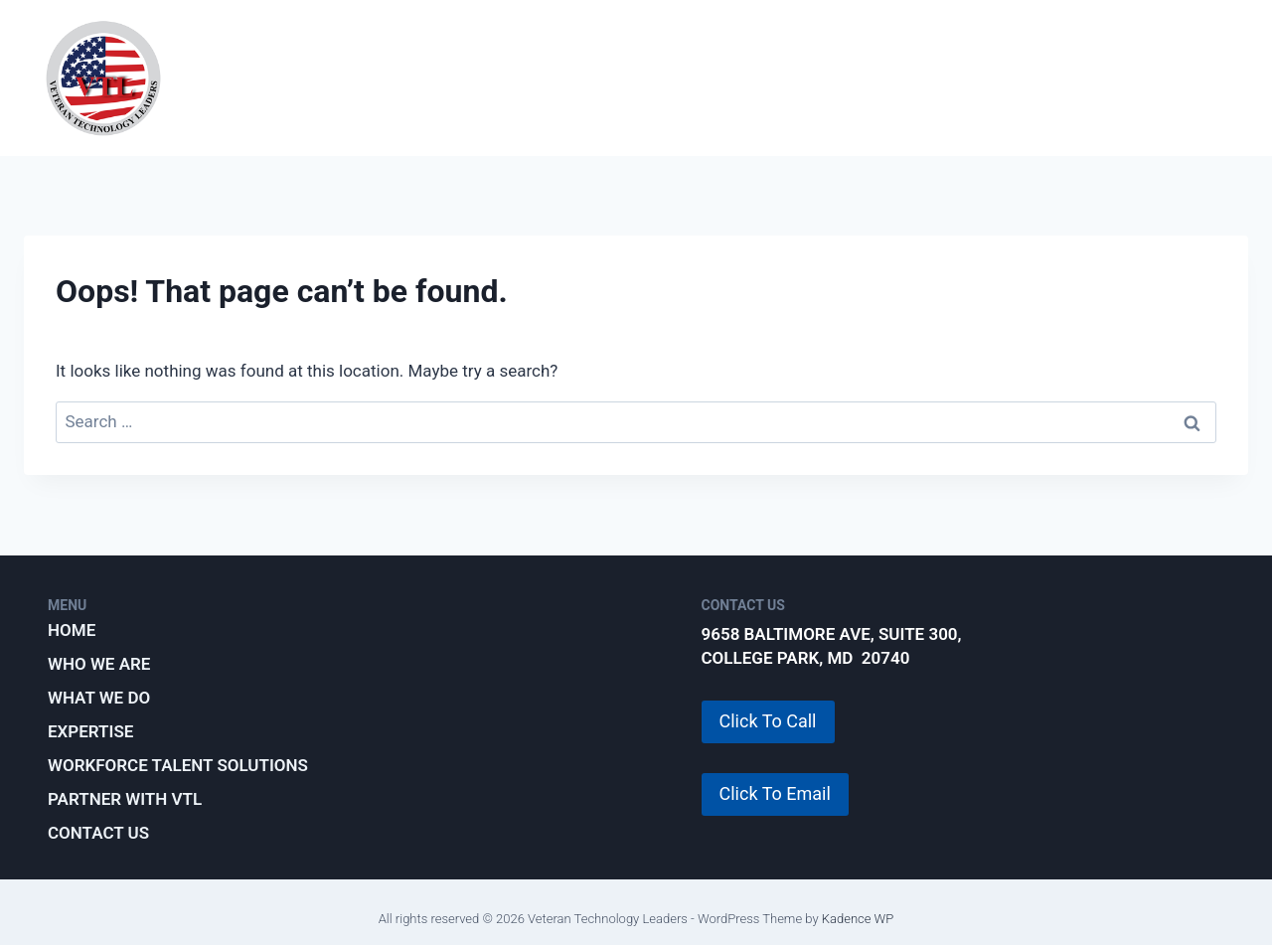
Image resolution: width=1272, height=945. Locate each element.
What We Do (514, 77)
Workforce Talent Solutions (885, 77)
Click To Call (768, 720)
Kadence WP (858, 918)
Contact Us (98, 833)
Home (71, 630)
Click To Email (775, 793)
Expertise (660, 77)
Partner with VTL (1144, 77)
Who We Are (360, 77)
